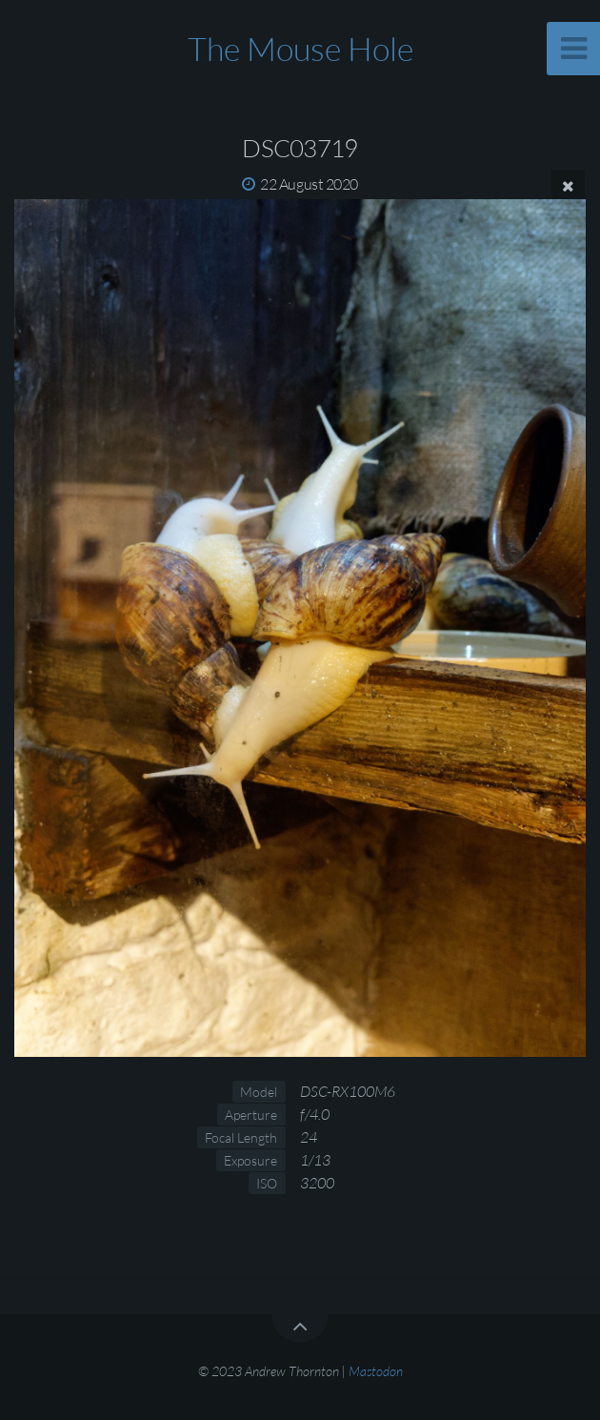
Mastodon (376, 1371)
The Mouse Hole (300, 49)
